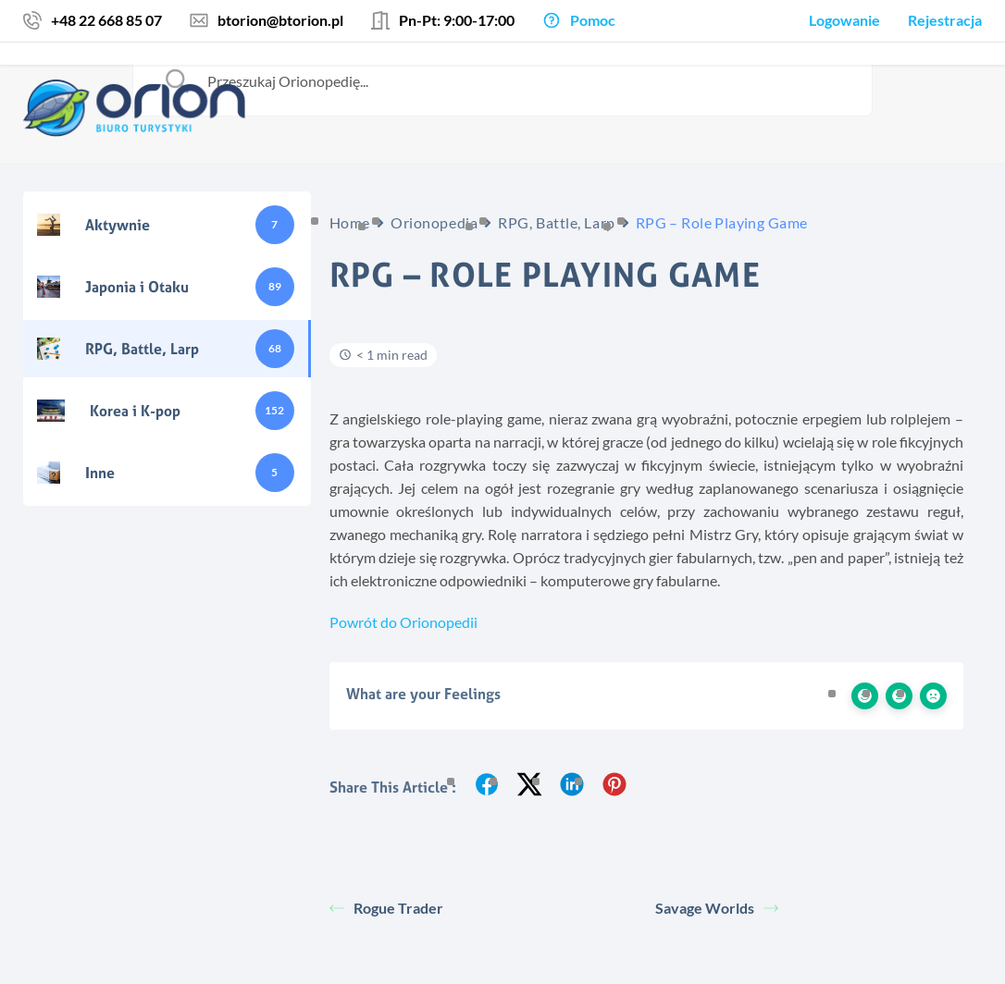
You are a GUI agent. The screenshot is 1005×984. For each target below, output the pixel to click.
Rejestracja (945, 20)
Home (349, 222)
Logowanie (844, 20)
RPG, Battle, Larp (556, 222)
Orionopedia (434, 222)
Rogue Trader (386, 907)
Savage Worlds (716, 907)
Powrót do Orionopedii (403, 622)
